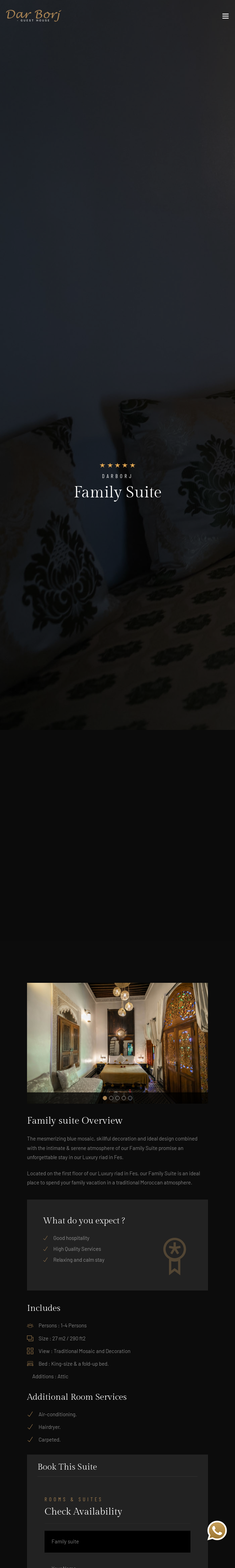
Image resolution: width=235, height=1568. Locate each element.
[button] (105, 1098)
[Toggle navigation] (225, 17)
